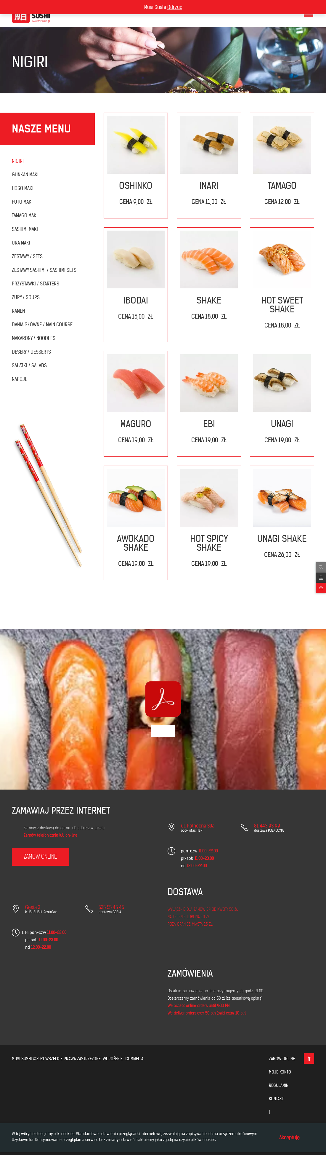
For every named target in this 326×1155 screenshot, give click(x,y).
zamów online (40, 856)
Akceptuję (289, 1137)
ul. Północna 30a (197, 826)
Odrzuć (174, 7)
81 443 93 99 (267, 826)
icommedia (134, 1058)
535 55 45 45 (111, 907)
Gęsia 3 (32, 907)
